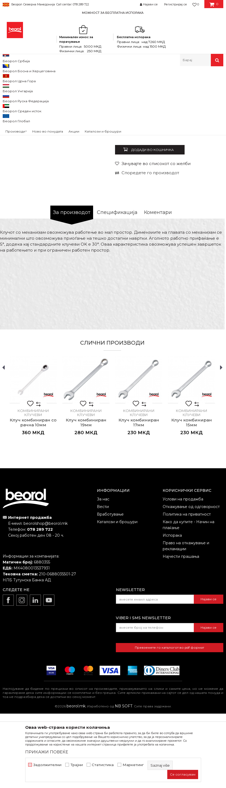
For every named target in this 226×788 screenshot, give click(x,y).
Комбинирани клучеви (113, 78)
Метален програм (55, 78)
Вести (103, 581)
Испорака (172, 609)
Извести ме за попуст (201, 202)
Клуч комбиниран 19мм (86, 497)
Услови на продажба (183, 573)
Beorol (8, 78)
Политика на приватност (187, 588)
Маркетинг (133, 765)
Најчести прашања (181, 630)
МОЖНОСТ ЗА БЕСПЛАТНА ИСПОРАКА (112, 13)
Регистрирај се (175, 4)
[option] (113, 12)
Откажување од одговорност (191, 581)
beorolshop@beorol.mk (46, 597)
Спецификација (117, 287)
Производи (26, 78)
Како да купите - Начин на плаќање (188, 599)
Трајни (76, 765)
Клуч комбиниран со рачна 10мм (33, 497)
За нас (103, 573)
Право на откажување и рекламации (186, 620)
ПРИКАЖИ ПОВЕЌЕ (46, 751)
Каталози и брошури (117, 596)
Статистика (103, 765)
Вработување (110, 588)
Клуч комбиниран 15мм (191, 497)
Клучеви (82, 78)
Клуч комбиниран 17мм (139, 497)
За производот (71, 287)
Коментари (158, 287)
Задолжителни (47, 765)
